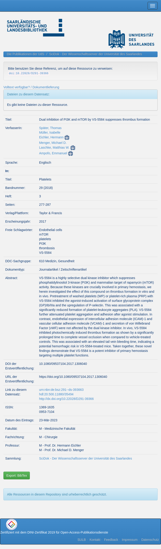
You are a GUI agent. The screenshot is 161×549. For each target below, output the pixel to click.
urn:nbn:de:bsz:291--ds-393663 (61, 389)
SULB (81, 539)
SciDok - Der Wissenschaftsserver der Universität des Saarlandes (95, 54)
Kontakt (94, 539)
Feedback (111, 539)
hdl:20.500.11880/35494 (56, 394)
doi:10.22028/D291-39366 (29, 73)
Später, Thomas (50, 128)
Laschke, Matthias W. (54, 147)
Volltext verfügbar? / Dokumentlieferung (31, 87)
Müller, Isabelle (49, 132)
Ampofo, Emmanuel (53, 153)
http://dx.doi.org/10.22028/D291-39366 (66, 399)
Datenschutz (150, 539)
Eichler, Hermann (51, 137)
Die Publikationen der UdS (25, 54)
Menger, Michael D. (53, 143)
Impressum (130, 539)
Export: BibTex (16, 475)
